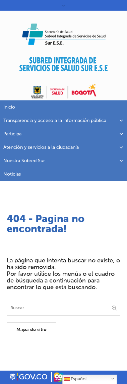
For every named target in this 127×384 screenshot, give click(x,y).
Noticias (12, 174)
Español (75, 379)
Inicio (9, 107)
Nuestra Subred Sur (63, 161)
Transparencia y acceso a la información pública (63, 120)
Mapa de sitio (31, 329)
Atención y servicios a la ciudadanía (63, 147)
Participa (63, 134)
